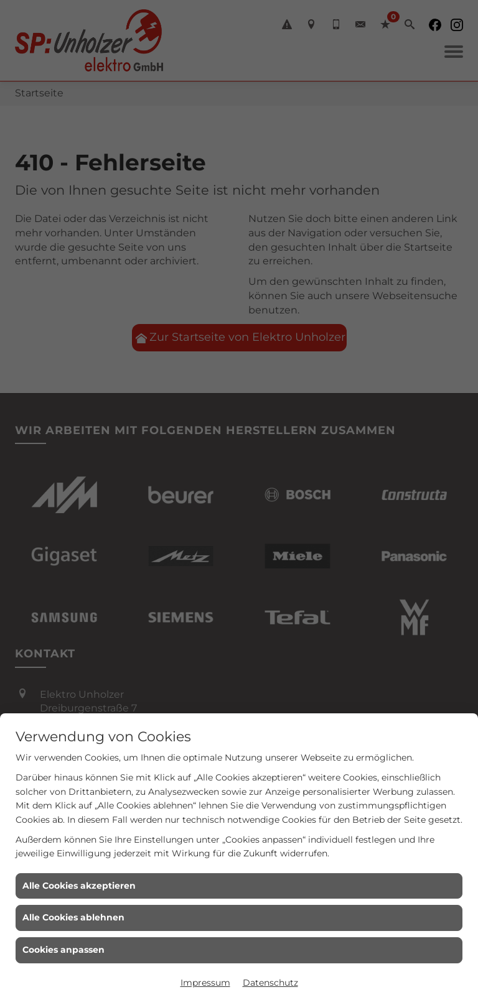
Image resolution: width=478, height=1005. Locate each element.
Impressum (205, 982)
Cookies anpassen (63, 949)
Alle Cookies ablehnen (73, 917)
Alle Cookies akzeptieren (79, 885)
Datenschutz (270, 982)
